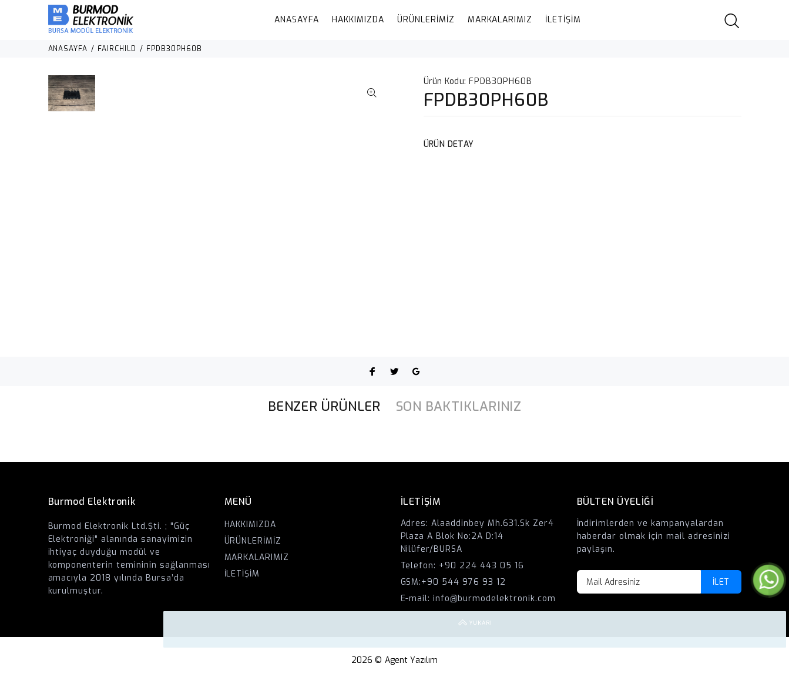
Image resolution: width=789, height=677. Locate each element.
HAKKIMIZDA (358, 19)
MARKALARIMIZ (500, 19)
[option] (72, 99)
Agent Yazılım (411, 660)
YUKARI (768, 629)
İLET (721, 582)
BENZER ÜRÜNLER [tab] (324, 406)
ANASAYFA (296, 19)
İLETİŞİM (563, 19)
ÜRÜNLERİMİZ (426, 19)
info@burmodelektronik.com (494, 598)
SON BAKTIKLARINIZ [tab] (458, 406)
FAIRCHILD (117, 48)
